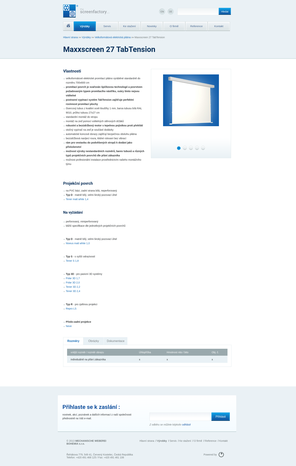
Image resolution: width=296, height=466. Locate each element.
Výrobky (86, 37)
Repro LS (71, 308)
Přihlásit (221, 416)
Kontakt (223, 440)
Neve (69, 326)
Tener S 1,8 (72, 260)
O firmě (198, 440)
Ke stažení (185, 440)
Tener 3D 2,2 (73, 286)
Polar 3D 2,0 (73, 282)
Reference (211, 440)
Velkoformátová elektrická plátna (113, 37)
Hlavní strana (70, 37)
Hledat (224, 11)
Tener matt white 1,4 (77, 199)
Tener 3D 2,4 (73, 291)
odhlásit (186, 424)
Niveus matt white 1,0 (78, 243)
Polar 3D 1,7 (73, 278)
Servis (173, 440)
